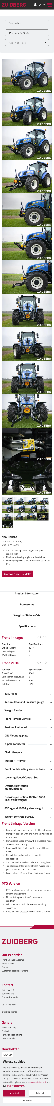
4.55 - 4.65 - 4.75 (17, 42)
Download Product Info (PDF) (17, 574)
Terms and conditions (12, 1034)
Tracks (5, 967)
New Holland (15, 23)
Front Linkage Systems (13, 959)
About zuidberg (9, 1027)
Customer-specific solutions (15, 970)
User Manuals (8, 1038)
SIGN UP (8, 1055)
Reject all (40, 1093)
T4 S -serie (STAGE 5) (19, 33)
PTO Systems (8, 963)
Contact (5, 1031)
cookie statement (37, 1082)
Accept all (14, 1093)
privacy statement (15, 1085)
